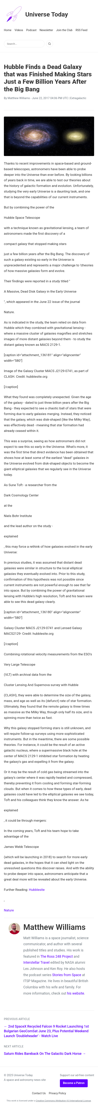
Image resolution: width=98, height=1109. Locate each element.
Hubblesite (37, 890)
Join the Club (64, 30)
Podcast (31, 30)
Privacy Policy (57, 1093)
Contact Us (39, 1093)
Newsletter (46, 30)
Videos (19, 30)
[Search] (49, 43)
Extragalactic (78, 98)
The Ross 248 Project (56, 956)
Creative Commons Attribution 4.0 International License (63, 1100)
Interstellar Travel (36, 962)
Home (7, 30)
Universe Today (36, 14)
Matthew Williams (19, 98)
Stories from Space (66, 975)
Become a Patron (74, 1083)
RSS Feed (82, 30)
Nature (9, 910)
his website (75, 993)
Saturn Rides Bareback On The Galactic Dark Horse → (45, 1054)
